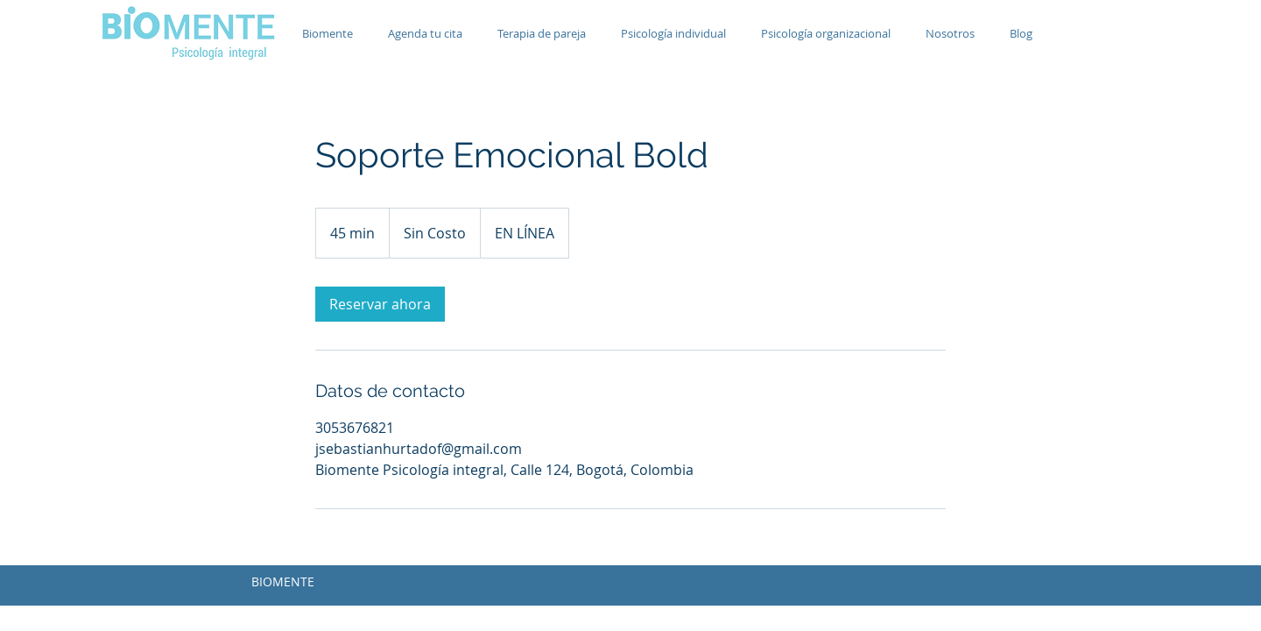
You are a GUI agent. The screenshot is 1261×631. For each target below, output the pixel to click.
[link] (380, 304)
